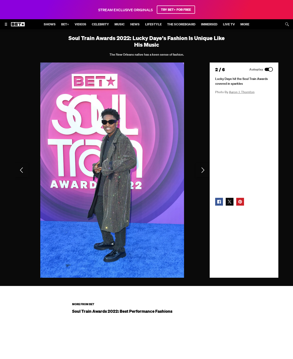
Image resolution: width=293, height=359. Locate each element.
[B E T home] (18, 26)
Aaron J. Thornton (242, 92)
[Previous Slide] (21, 170)
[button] (219, 202)
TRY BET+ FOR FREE (176, 10)
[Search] (287, 24)
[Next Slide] (203, 170)
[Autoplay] (269, 69)
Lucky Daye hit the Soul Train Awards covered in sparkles (241, 81)
